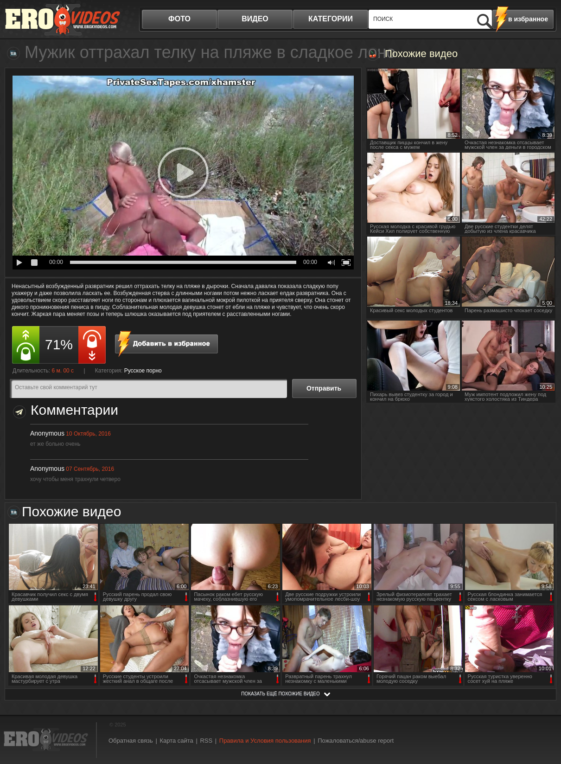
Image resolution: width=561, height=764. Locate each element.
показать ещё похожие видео (280, 693)
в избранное (528, 19)
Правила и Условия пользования (265, 740)
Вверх (543, 716)
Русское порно (143, 370)
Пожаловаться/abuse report (356, 740)
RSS (206, 740)
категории (330, 19)
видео (255, 19)
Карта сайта (176, 740)
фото (179, 19)
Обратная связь (130, 740)
